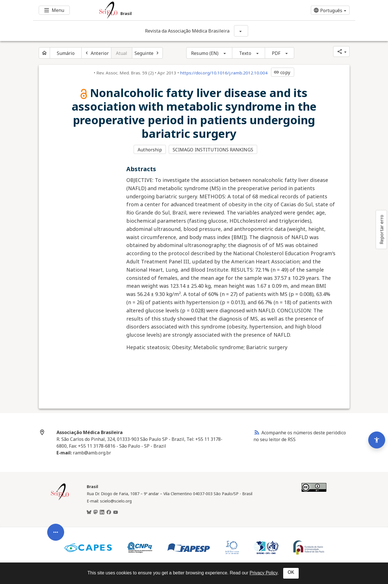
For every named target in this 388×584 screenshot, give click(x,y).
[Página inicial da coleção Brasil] (60, 499)
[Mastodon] (95, 512)
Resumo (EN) (204, 53)
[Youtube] (115, 512)
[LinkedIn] (102, 512)
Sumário (66, 53)
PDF (276, 53)
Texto (245, 53)
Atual (121, 53)
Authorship (150, 150)
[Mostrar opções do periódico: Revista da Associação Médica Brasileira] (241, 30)
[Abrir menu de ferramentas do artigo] (55, 536)
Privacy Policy (263, 572)
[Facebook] (109, 512)
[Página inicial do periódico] (44, 53)
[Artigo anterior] (96, 53)
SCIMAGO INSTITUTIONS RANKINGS (213, 150)
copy (282, 72)
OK (291, 572)
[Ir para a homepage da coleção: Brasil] (167, 10)
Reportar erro (381, 229)
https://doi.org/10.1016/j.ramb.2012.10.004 (224, 73)
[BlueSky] (89, 512)
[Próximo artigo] (147, 53)
